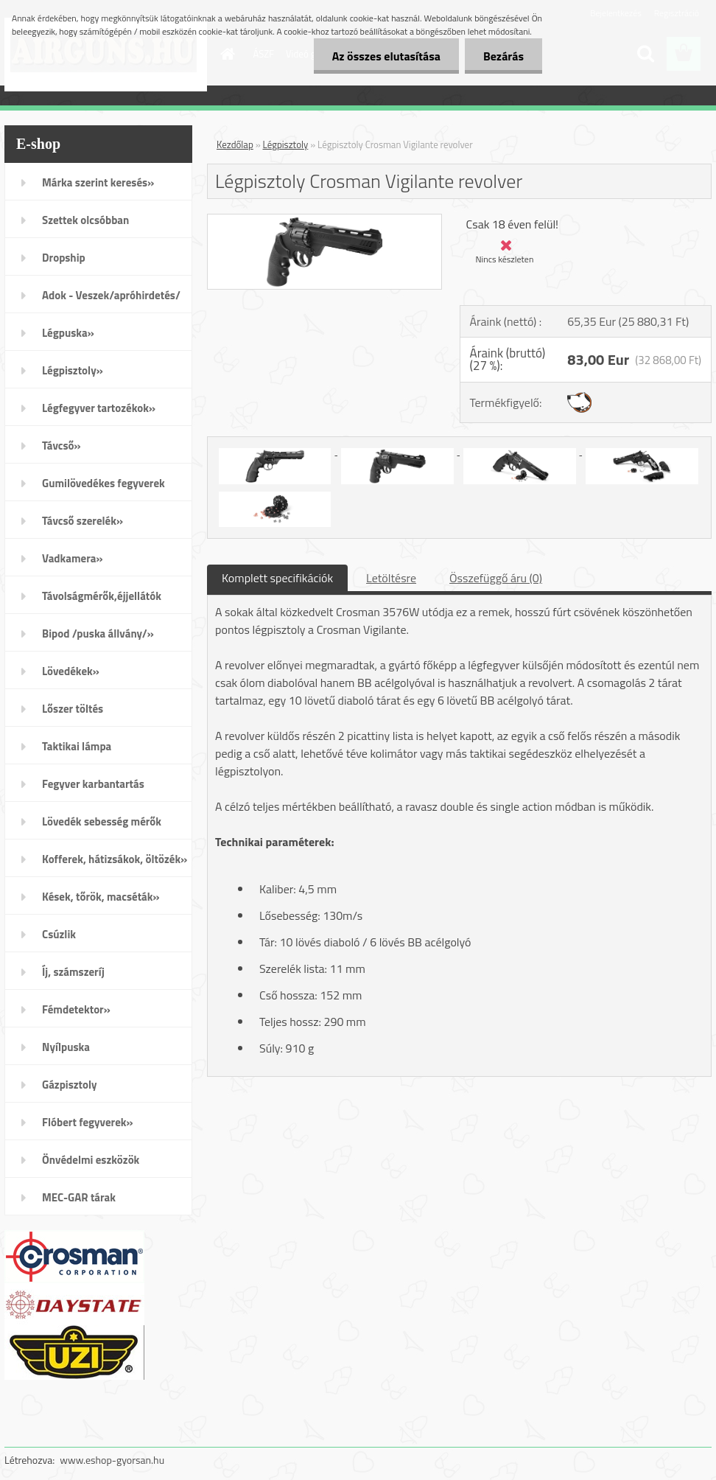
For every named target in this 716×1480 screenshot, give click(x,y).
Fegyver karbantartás (93, 783)
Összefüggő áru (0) (495, 578)
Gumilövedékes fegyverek (103, 483)
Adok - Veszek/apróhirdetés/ (111, 295)
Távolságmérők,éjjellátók (101, 595)
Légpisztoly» (72, 370)
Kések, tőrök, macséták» (101, 896)
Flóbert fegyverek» (87, 1122)
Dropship (63, 257)
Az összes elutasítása (386, 56)
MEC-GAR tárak (79, 1197)
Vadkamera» (72, 558)
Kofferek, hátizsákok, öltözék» (114, 859)
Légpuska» (68, 332)
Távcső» (61, 445)
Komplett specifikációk (277, 578)
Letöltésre (391, 578)
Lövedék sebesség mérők (101, 821)
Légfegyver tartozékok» (98, 407)
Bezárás (503, 56)
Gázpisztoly (69, 1084)
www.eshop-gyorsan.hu (112, 1459)
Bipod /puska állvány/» (98, 633)
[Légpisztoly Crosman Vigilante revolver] (324, 220)
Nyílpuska (66, 1047)
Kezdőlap (235, 144)
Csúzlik (59, 934)
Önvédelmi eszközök (90, 1159)
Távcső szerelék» (82, 520)
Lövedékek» (70, 671)
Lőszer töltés (72, 708)
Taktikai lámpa (76, 746)
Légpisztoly (286, 144)
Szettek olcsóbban (85, 220)
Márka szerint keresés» (98, 182)
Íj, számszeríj (73, 971)
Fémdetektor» (76, 1009)
